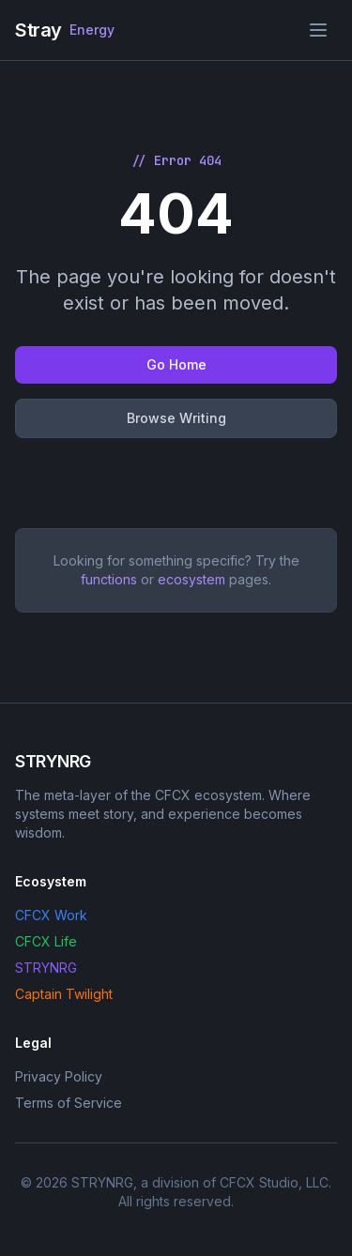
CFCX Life (46, 941)
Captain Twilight (64, 994)
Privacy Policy (58, 1076)
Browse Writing (176, 418)
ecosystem (191, 579)
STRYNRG (46, 968)
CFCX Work (51, 915)
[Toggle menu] (318, 30)
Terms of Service (68, 1103)
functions (109, 579)
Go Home (176, 364)
